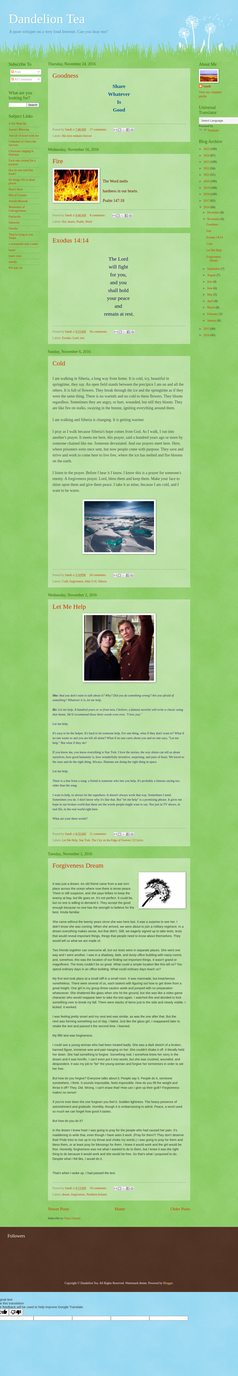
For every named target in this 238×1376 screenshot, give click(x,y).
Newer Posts (58, 1209)
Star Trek (84, 840)
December (213, 212)
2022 (207, 168)
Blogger (168, 1283)
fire (64, 221)
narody (13, 261)
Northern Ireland (96, 1194)
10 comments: (98, 1188)
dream (66, 1194)
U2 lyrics (137, 840)
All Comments (21, 79)
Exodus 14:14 (71, 240)
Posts (16, 72)
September (214, 268)
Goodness (65, 75)
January (212, 320)
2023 (207, 161)
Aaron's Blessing (19, 129)
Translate (209, 130)
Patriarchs (15, 216)
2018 (207, 194)
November (214, 219)
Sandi (207, 86)
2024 (207, 155)
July (210, 281)
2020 (207, 181)
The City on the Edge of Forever (111, 840)
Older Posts (180, 1209)
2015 (207, 328)
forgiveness (76, 581)
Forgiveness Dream (78, 865)
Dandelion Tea (47, 19)
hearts (71, 221)
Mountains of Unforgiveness (17, 208)
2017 (207, 200)
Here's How (16, 189)
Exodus (66, 338)
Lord (76, 338)
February (213, 314)
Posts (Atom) (72, 1218)
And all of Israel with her (24, 135)
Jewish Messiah (18, 201)
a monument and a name (23, 244)
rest (82, 338)
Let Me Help (69, 606)
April (210, 301)
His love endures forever (77, 136)
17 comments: (98, 129)
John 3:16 (91, 581)
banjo (12, 250)
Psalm (80, 221)
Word (88, 221)
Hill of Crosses (18, 195)
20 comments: (98, 575)
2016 (207, 207)
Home (120, 1209)
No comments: (99, 331)
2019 (207, 187)
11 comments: (98, 834)
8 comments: (98, 215)
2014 (207, 335)
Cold (59, 363)
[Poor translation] (16, 1312)
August (211, 275)
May (210, 294)
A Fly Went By (18, 123)
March (211, 307)
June (210, 288)
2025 (207, 149)
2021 (207, 174)
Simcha (13, 228)
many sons (15, 256)
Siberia (102, 581)
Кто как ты (15, 267)
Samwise (14, 222)
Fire (58, 161)
